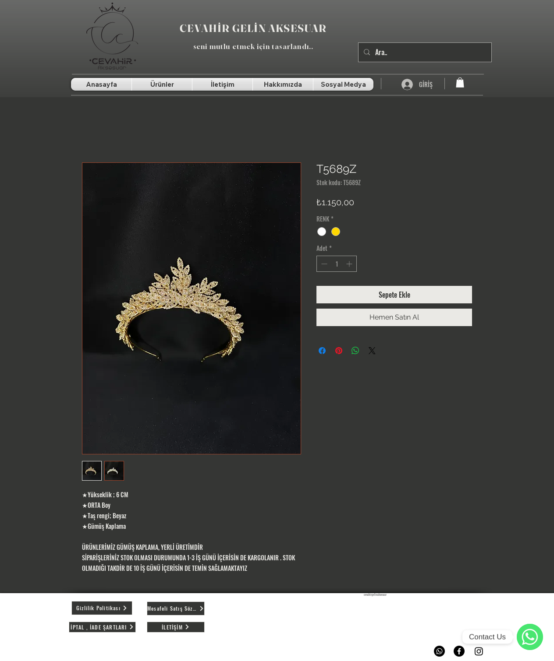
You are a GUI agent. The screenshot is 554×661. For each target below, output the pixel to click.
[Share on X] (372, 350)
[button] (460, 82)
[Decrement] (323, 263)
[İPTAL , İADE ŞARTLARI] (102, 627)
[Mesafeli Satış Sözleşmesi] (176, 608)
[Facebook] (459, 651)
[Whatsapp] (439, 651)
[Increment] (349, 263)
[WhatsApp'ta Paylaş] (355, 350)
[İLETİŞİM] (176, 627)
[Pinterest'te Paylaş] (339, 350)
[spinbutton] (336, 263)
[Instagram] (478, 651)
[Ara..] (424, 52)
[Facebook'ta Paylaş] (322, 350)
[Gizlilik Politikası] (101, 608)
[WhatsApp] (530, 637)
